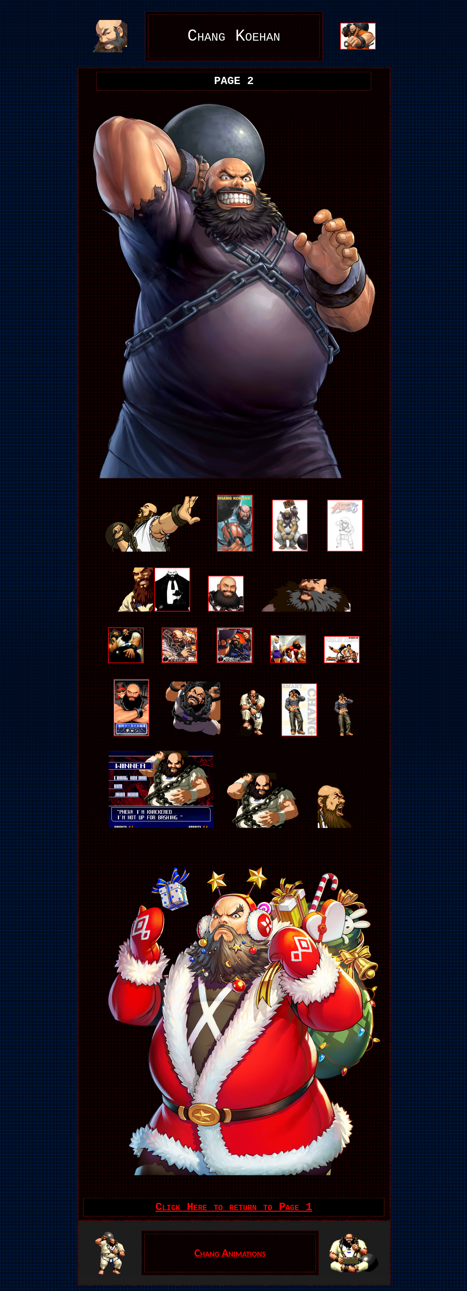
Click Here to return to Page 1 (233, 1207)
